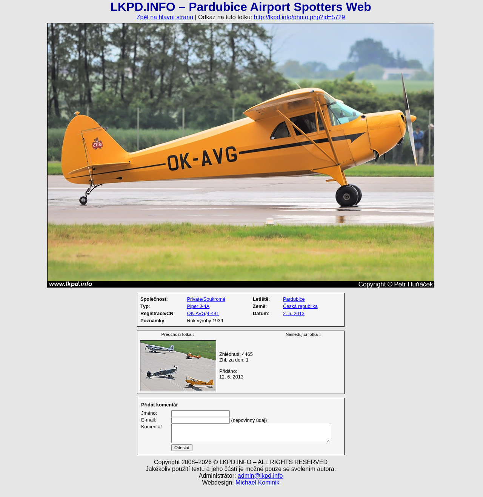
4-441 (213, 313)
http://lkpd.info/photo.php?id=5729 (299, 17)
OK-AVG (196, 313)
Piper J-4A (198, 306)
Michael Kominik (257, 491)
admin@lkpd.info (260, 485)
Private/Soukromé (206, 299)
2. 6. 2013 (294, 313)
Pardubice (294, 299)
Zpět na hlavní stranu (165, 17)
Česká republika (300, 306)
